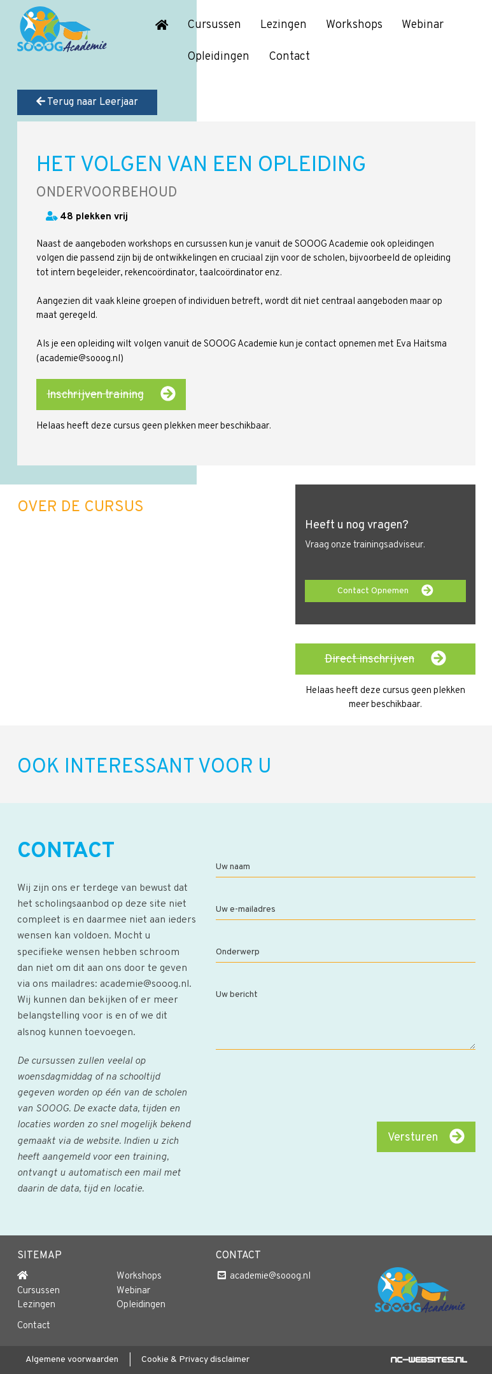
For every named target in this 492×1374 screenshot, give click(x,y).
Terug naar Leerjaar (87, 102)
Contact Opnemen (385, 590)
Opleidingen (218, 57)
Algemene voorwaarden (71, 1359)
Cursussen (214, 25)
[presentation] (378, 1087)
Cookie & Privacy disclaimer (195, 1359)
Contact (289, 57)
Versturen (426, 1137)
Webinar (423, 25)
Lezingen (283, 25)
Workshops (354, 25)
